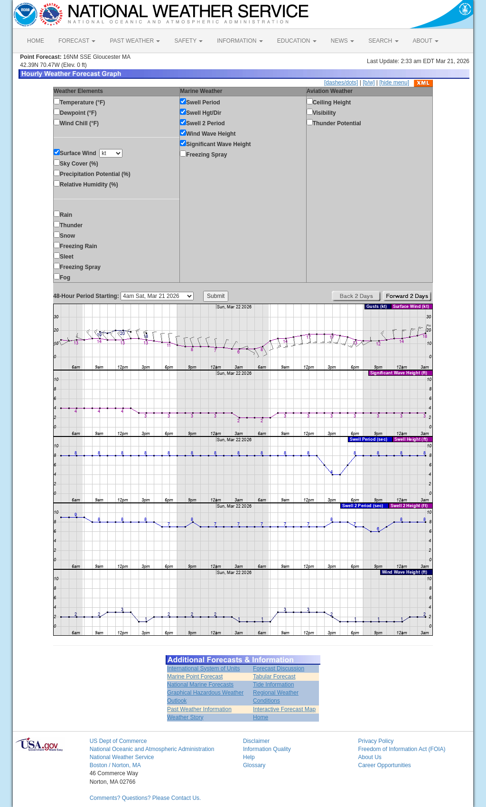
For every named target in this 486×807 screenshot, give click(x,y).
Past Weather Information (199, 709)
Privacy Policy (375, 741)
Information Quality (267, 749)
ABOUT (426, 40)
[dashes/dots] (341, 82)
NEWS (342, 40)
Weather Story (185, 717)
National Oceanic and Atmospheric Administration (152, 749)
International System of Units (203, 668)
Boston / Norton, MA (115, 765)
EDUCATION (297, 40)
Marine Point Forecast (195, 676)
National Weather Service (122, 757)
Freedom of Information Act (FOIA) (401, 749)
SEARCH (383, 40)
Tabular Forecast (274, 676)
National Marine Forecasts (200, 684)
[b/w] (368, 82)
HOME (35, 40)
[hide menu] (394, 82)
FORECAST (76, 40)
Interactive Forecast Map (284, 709)
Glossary (254, 765)
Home (260, 717)
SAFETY (188, 40)
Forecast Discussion (278, 668)
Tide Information (273, 684)
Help (249, 757)
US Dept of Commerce (118, 741)
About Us (369, 757)
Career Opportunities (384, 765)
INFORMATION (239, 40)
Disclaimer (256, 741)
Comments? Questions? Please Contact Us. (145, 798)
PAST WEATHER (135, 40)
